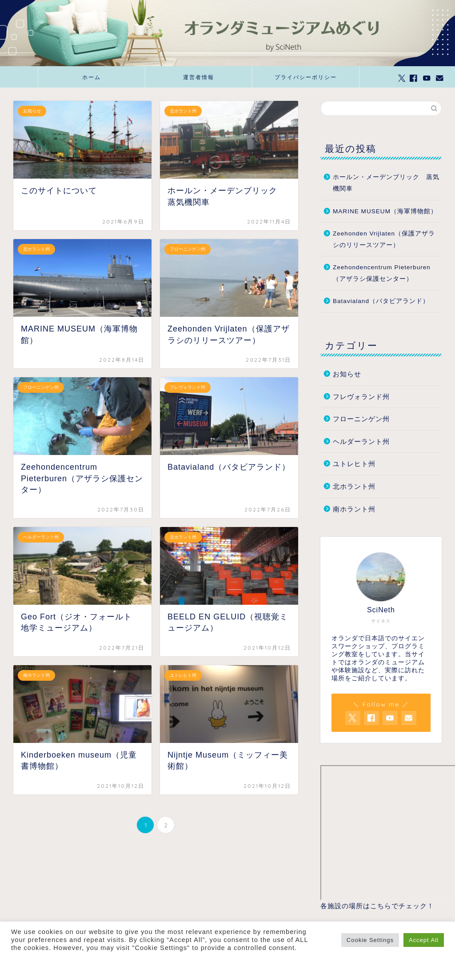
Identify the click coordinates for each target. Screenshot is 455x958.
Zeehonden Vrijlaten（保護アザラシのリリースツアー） (384, 239)
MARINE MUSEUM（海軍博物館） (385, 211)
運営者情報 (198, 77)
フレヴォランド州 (361, 396)
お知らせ (347, 374)
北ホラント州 (354, 486)
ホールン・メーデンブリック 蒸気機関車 (386, 183)
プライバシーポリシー (306, 77)
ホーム (91, 77)
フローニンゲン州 (361, 419)
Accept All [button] (424, 940)
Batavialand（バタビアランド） (381, 301)
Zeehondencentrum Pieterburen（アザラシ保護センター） (382, 273)
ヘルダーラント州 (361, 441)
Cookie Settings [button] (370, 940)
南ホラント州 (354, 509)
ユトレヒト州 (354, 463)
